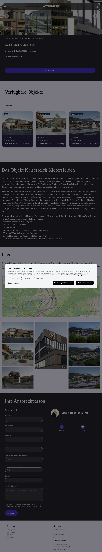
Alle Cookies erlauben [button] (84, 283)
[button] (14, 283)
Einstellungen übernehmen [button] (63, 283)
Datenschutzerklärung (72, 275)
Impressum (83, 275)
